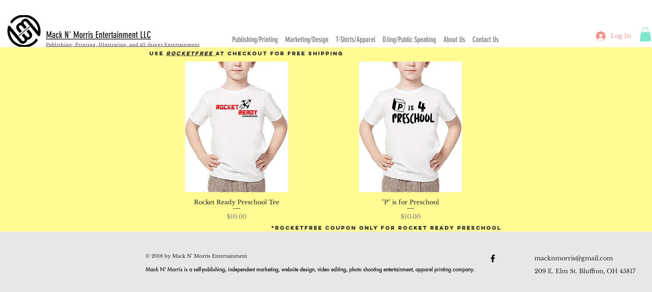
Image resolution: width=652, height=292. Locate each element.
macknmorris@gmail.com (573, 258)
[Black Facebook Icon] (493, 258)
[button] (645, 34)
